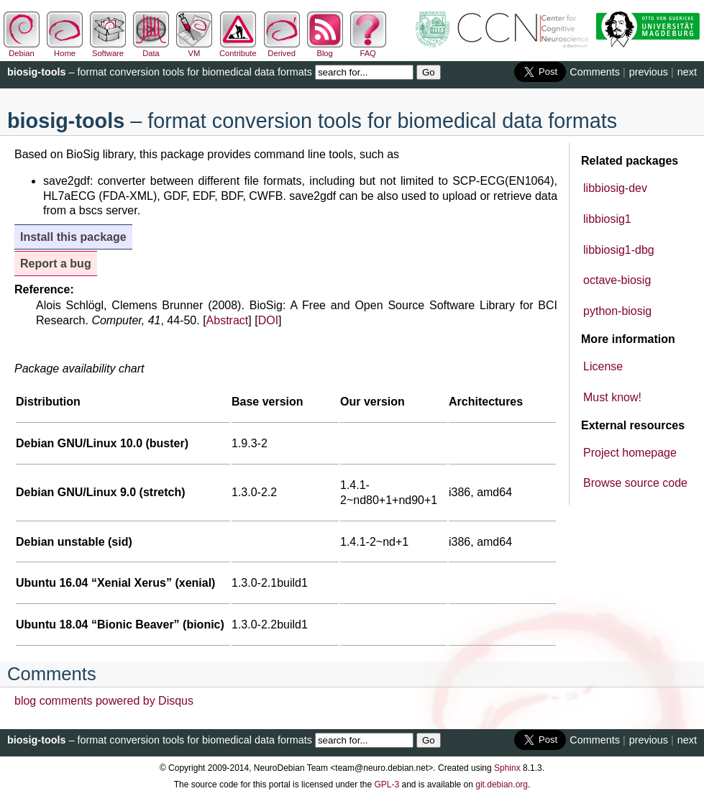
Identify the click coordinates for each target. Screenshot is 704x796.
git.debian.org (501, 784)
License (603, 366)
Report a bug (55, 263)
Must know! (612, 397)
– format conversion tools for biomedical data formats (159, 72)
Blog (325, 49)
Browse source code (635, 483)
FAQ (368, 49)
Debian (22, 49)
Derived (282, 49)
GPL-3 (386, 784)
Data (151, 49)
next (687, 72)
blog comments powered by (103, 701)
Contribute (238, 49)
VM (194, 49)
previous (648, 72)
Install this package (73, 237)
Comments (595, 72)
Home (65, 49)
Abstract (227, 320)
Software (108, 49)
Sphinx (507, 768)
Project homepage (630, 453)
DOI (268, 320)
